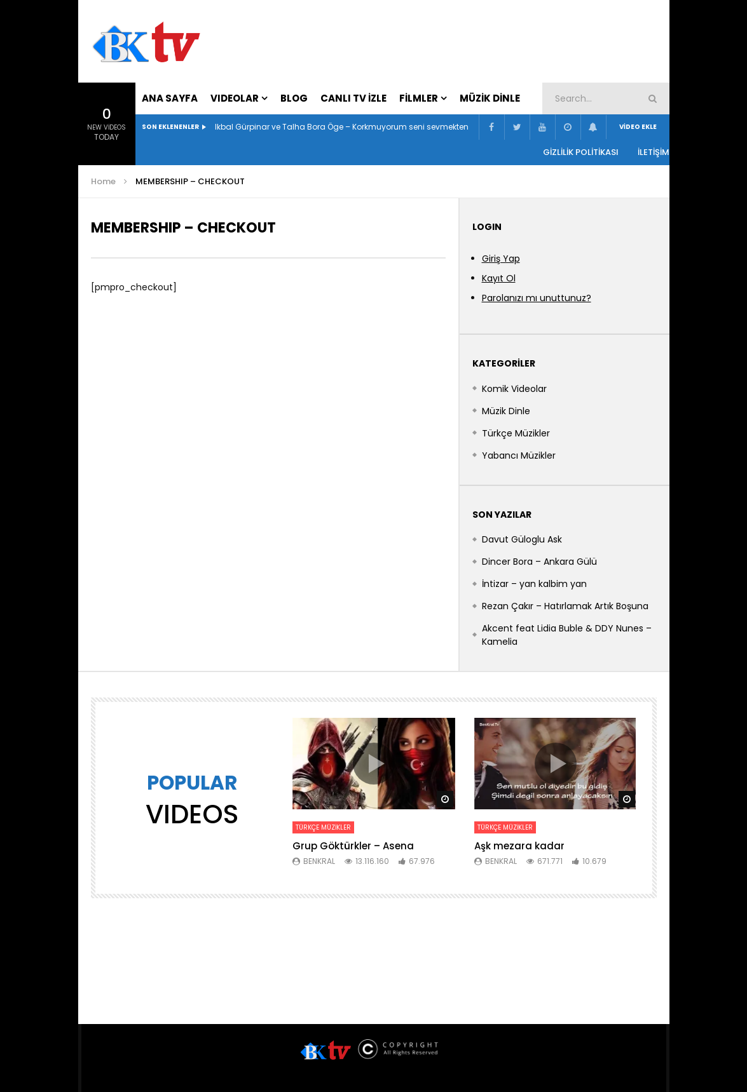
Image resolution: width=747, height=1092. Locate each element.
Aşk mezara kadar (519, 846)
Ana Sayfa (170, 98)
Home (103, 181)
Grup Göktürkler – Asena (353, 846)
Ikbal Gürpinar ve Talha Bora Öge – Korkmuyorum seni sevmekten (342, 126)
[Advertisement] (513, 38)
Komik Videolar (514, 388)
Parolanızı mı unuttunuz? (536, 298)
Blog (294, 98)
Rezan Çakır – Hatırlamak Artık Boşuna (565, 606)
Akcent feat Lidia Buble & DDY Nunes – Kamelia (567, 635)
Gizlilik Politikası (581, 152)
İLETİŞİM (653, 152)
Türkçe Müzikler (516, 433)
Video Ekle (638, 126)
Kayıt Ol (499, 278)
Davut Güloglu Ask (522, 539)
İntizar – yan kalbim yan (534, 583)
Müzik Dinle (490, 98)
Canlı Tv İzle (353, 98)
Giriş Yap (501, 258)
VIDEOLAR (234, 98)
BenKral (319, 861)
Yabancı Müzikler (519, 455)
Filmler (418, 98)
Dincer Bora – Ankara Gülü (539, 561)
